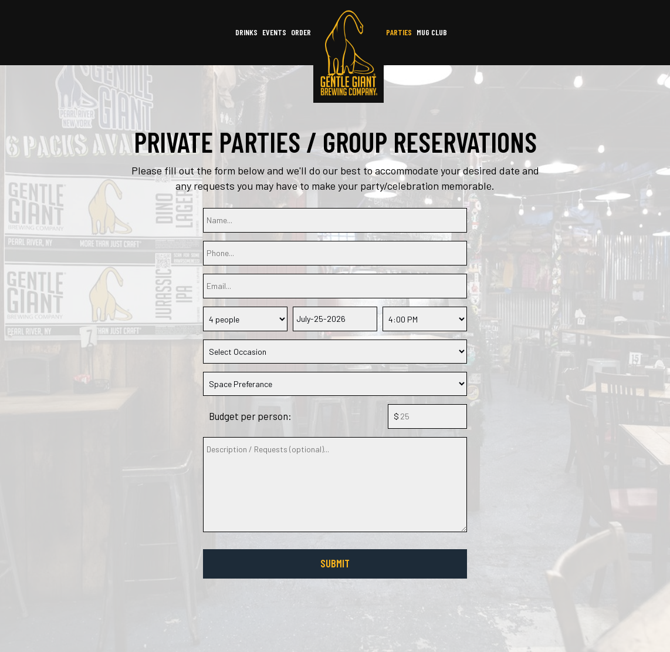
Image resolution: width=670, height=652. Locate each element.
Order (301, 32)
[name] (335, 220)
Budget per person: (250, 416)
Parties (399, 32)
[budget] (427, 416)
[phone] (335, 253)
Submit (335, 563)
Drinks (246, 32)
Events (274, 32)
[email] (335, 286)
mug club (432, 32)
